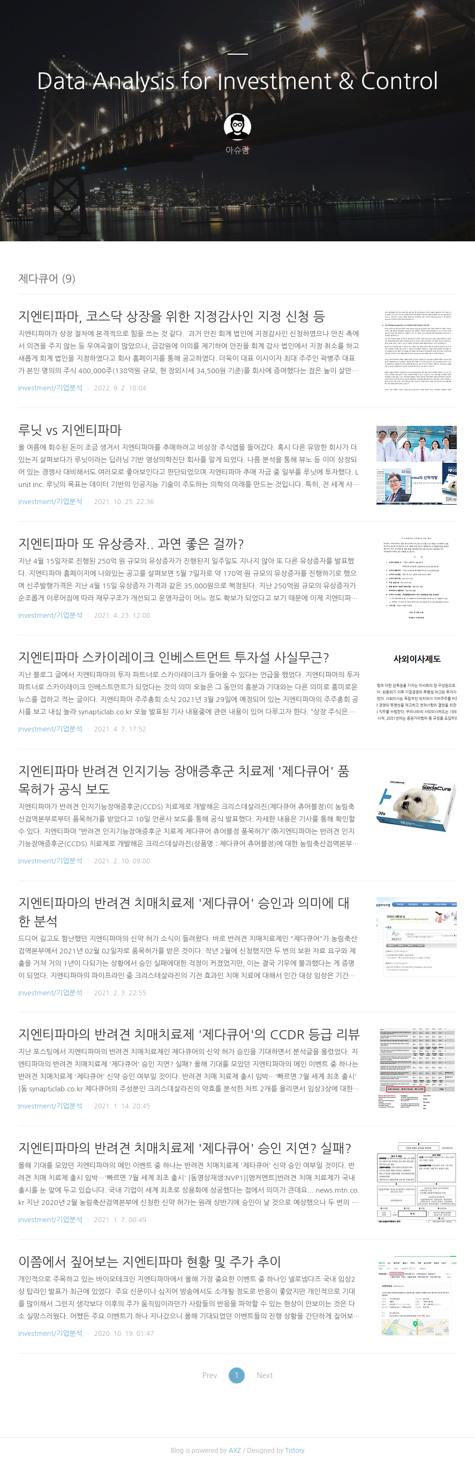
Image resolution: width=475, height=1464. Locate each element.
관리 (292, 219)
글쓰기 (182, 219)
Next (268, 1375)
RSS (255, 219)
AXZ (235, 1450)
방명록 (219, 219)
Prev (206, 1375)
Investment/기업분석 (50, 388)
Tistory (295, 1450)
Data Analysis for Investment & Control (238, 81)
